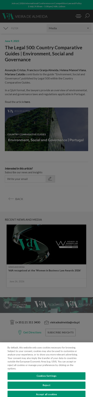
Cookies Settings (46, 379)
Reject (46, 388)
